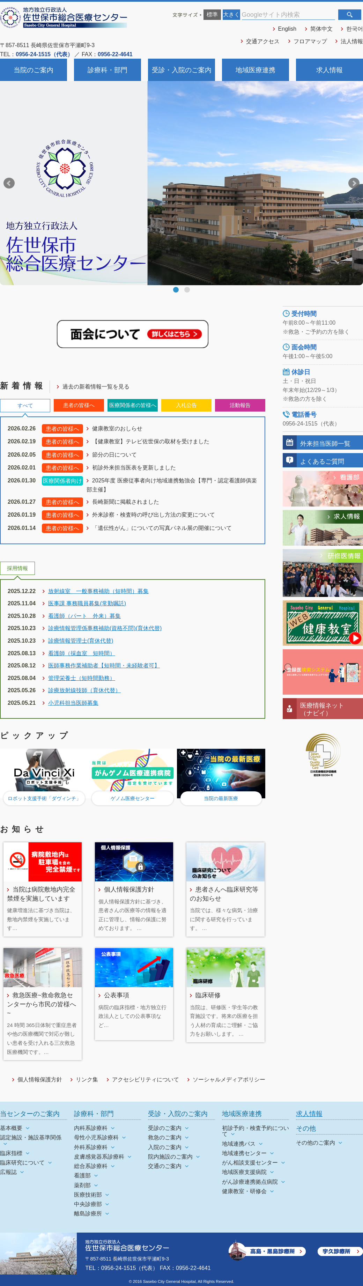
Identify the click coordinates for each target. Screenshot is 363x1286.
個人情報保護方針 (129, 889)
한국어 (354, 29)
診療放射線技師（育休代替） (84, 690)
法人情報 (352, 41)
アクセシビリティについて (145, 1079)
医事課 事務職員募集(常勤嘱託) (87, 603)
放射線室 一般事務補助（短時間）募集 (98, 591)
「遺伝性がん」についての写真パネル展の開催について (162, 528)
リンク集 (87, 1079)
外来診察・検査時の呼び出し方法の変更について (153, 515)
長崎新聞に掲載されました (125, 502)
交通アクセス (263, 41)
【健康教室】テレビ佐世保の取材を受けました (150, 441)
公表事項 (116, 995)
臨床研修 (208, 995)
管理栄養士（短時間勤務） (81, 678)
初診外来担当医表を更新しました (134, 468)
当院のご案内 (33, 70)
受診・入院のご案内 (182, 70)
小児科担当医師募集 (73, 703)
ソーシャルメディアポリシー (229, 1079)
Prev (9, 183)
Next (354, 183)
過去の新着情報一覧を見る (95, 387)
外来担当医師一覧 (325, 443)
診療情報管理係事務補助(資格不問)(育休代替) (105, 628)
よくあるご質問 (322, 461)
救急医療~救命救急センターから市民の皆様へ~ (41, 1004)
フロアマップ (310, 41)
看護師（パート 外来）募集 (84, 616)
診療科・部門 (107, 70)
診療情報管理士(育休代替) (80, 641)
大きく (231, 14)
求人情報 (329, 70)
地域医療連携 (255, 70)
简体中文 (321, 29)
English (287, 29)
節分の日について (114, 455)
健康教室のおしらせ (117, 428)
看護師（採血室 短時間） (81, 653)
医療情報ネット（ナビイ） (322, 709)
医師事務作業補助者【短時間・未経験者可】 (104, 665)
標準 (212, 14)
